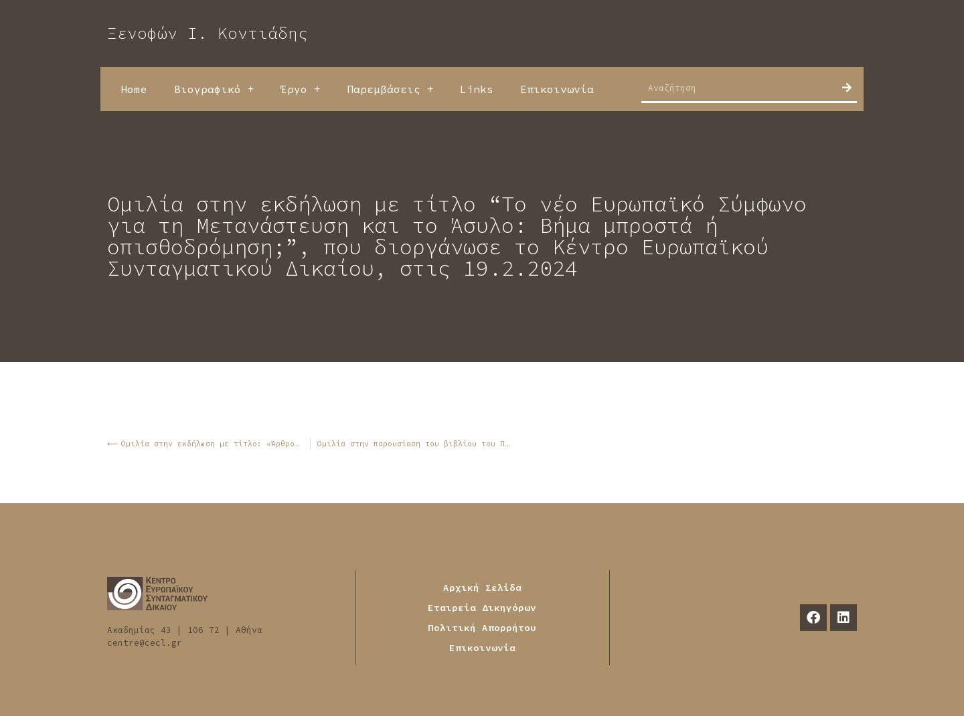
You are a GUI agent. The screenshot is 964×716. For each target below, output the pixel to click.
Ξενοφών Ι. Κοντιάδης (207, 33)
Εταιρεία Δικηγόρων (482, 608)
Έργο (300, 89)
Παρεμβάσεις (390, 89)
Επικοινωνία (557, 89)
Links (476, 89)
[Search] (847, 87)
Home (133, 89)
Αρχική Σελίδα (482, 587)
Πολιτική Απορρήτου (482, 628)
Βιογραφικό (214, 89)
